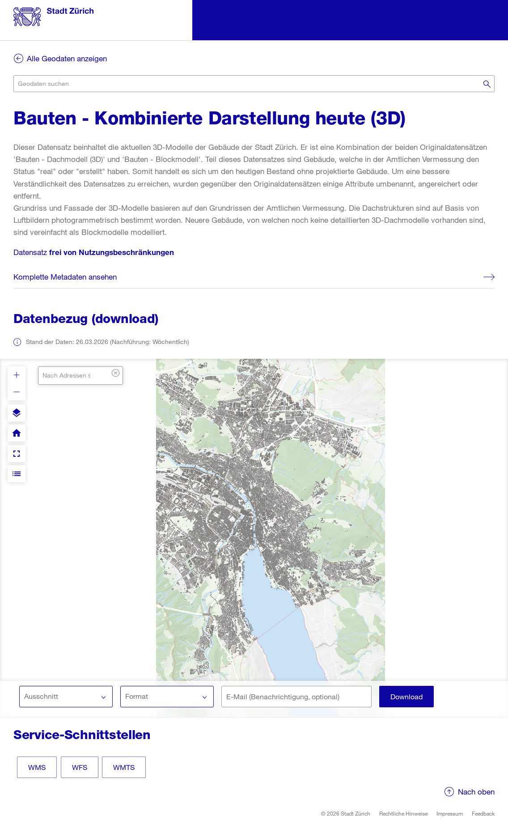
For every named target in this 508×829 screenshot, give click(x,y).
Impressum (449, 813)
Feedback (483, 813)
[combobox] (254, 83)
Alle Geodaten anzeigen (67, 58)
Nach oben (476, 791)
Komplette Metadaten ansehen (65, 276)
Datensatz (93, 252)
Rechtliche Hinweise (403, 813)
